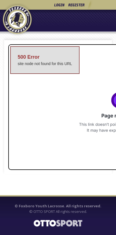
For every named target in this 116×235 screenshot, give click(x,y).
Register (76, 4)
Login (59, 4)
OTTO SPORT (44, 211)
